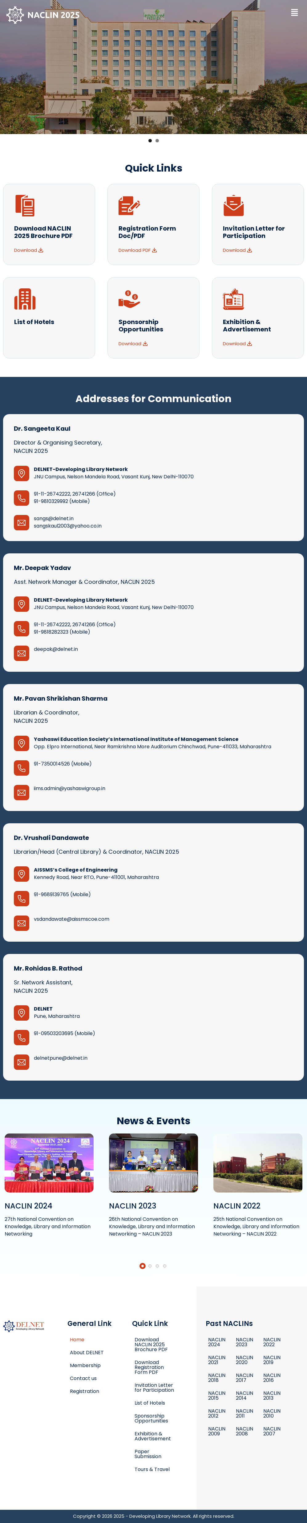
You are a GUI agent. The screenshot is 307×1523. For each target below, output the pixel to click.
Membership (85, 1365)
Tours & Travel (152, 1469)
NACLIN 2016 (272, 1378)
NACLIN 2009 (216, 1431)
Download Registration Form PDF (149, 1367)
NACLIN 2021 (216, 1360)
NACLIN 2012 (216, 1413)
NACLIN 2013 (272, 1396)
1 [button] (150, 140)
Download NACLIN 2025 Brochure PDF (151, 1344)
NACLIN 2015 (216, 1396)
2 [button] (157, 140)
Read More (49, 1187)
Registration (84, 1391)
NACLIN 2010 (272, 1413)
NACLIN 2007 (272, 1431)
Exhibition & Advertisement (153, 1436)
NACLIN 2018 (216, 1378)
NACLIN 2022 (272, 1342)
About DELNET (87, 1352)
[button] (295, 13)
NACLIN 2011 (244, 1413)
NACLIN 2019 (272, 1360)
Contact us (83, 1378)
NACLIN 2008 (244, 1431)
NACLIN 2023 (244, 1342)
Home (77, 1339)
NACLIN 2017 (244, 1378)
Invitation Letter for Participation (154, 1388)
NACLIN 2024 (216, 1342)
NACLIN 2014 (244, 1396)
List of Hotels (34, 322)
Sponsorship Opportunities (151, 1418)
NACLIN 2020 (244, 1360)
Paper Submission (148, 1454)
